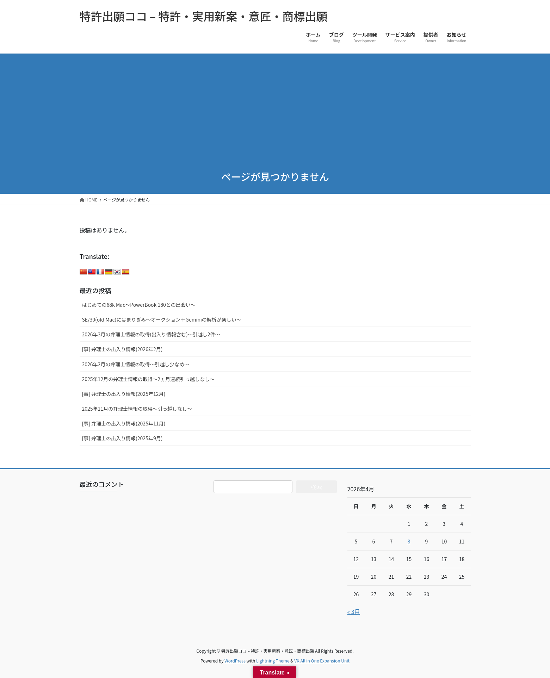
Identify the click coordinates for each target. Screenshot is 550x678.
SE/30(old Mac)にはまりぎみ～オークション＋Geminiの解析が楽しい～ (161, 319)
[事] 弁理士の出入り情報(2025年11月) (124, 423)
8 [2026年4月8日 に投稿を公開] (409, 541)
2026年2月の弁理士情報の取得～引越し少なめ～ (136, 364)
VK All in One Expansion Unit (322, 661)
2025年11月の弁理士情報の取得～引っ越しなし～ (137, 408)
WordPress (235, 661)
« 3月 (353, 611)
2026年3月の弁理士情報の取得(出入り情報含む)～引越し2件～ (151, 334)
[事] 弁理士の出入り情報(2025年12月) (124, 393)
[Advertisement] (275, 106)
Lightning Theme (273, 661)
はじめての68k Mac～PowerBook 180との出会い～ (139, 304)
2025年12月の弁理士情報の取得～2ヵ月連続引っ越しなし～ (148, 378)
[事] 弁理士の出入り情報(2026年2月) (122, 349)
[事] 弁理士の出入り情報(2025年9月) (122, 438)
